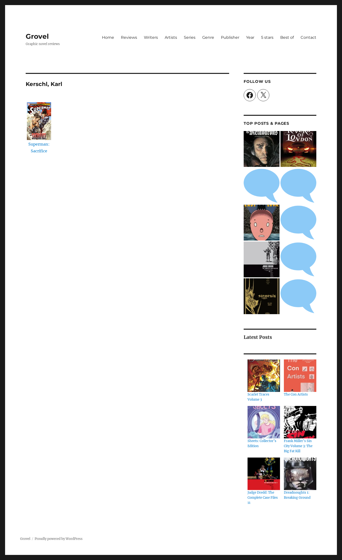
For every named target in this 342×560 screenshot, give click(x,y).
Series (189, 37)
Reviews (129, 37)
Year (250, 37)
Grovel (37, 36)
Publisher (230, 37)
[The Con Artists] (300, 375)
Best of (287, 37)
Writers (151, 37)
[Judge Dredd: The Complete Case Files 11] (264, 474)
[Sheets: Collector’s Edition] (264, 422)
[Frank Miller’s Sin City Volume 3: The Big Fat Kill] (300, 422)
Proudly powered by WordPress (59, 539)
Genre (208, 37)
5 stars (267, 37)
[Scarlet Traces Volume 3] (264, 375)
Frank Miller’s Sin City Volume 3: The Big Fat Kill (298, 446)
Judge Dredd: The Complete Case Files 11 (263, 497)
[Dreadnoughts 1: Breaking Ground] (300, 474)
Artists (171, 37)
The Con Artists (296, 394)
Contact (308, 37)
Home (108, 37)
